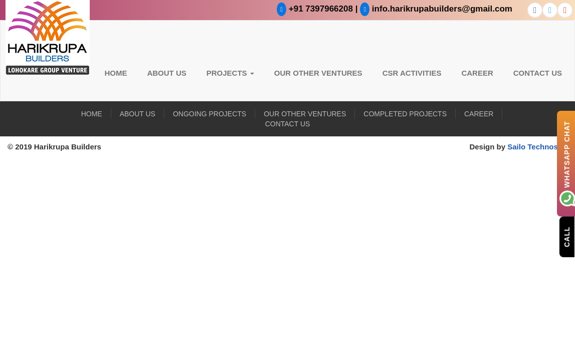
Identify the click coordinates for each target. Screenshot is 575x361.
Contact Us (537, 73)
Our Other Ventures (318, 73)
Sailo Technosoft (537, 146)
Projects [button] (230, 73)
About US (166, 73)
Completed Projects (405, 114)
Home (115, 73)
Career (477, 73)
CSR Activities (412, 73)
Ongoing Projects (209, 114)
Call (567, 236)
